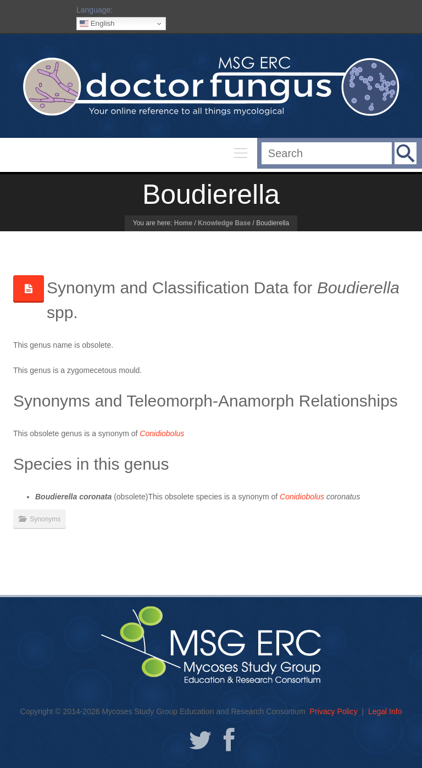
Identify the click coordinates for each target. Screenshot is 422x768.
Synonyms (45, 519)
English (97, 23)
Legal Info (385, 711)
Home (183, 223)
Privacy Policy (334, 711)
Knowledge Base (224, 223)
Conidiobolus (302, 496)
